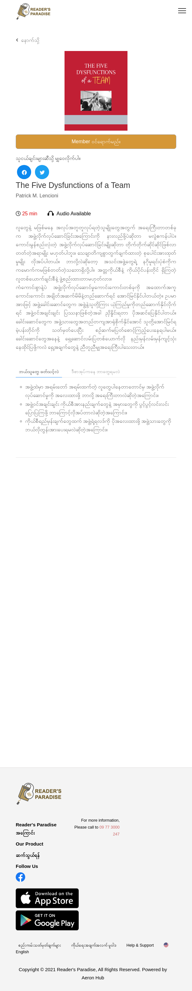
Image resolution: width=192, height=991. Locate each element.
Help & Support (140, 945)
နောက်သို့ (27, 40)
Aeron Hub (93, 977)
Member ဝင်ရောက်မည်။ (95, 141)
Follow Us (27, 866)
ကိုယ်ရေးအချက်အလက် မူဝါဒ (94, 945)
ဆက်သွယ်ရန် (28, 855)
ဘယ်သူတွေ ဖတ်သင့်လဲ (39, 371)
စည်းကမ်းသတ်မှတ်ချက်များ (39, 945)
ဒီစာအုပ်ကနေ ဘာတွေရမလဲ (95, 371)
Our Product (29, 844)
